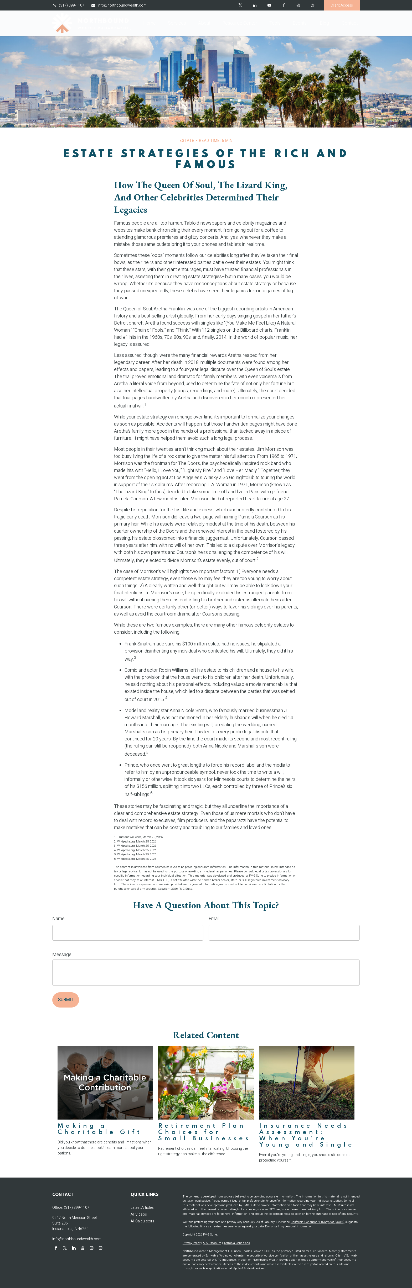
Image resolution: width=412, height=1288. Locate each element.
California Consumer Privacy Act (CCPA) (317, 1222)
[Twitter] (240, 5)
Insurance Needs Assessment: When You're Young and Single (306, 1135)
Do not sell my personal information (288, 1226)
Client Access (342, 5)
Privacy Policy (191, 1243)
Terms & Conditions (237, 1243)
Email (214, 918)
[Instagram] (312, 5)
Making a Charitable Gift (100, 1129)
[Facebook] (284, 5)
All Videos (139, 1214)
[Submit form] (65, 1000)
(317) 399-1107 (68, 5)
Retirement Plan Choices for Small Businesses (204, 1132)
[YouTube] (269, 5)
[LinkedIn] (255, 5)
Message (61, 954)
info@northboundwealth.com (119, 5)
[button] (149, 23)
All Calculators (142, 1221)
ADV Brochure (212, 1243)
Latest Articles (142, 1207)
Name (58, 918)
